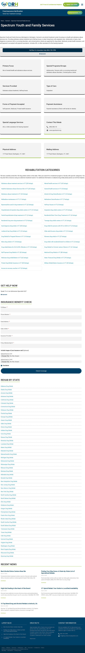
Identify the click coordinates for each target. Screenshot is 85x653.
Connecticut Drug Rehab (8, 406)
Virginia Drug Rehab (6, 542)
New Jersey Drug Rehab (8, 485)
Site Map (4, 650)
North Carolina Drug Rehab (8, 495)
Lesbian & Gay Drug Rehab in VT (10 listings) (14, 231)
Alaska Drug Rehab (6, 389)
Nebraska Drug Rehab (7, 474)
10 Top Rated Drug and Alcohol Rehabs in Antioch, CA (19, 603)
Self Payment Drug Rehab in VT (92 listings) (13, 252)
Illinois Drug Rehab (6, 427)
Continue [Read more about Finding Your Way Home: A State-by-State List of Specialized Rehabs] (43, 582)
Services (14, 647)
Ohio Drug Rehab (6, 502)
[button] (82, 4)
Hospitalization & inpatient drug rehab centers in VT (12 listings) (19, 210)
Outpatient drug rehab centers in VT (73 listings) (58, 210)
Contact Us (37, 647)
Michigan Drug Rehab (7, 457)
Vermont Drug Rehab (7, 539)
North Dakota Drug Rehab (8, 498)
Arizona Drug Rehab (6, 393)
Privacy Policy (18, 650)
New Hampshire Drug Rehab (9, 481)
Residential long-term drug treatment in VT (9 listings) (16, 220)
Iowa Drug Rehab (6, 434)
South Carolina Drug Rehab (8, 522)
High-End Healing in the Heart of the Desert (15, 588)
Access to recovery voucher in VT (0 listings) (14, 268)
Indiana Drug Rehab (6, 430)
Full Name (3, 307)
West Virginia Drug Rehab (8, 549)
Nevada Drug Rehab (6, 478)
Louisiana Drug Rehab (7, 444)
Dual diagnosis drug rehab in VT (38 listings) (14, 226)
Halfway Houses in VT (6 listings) (54, 204)
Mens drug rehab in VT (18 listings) (11, 242)
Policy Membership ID (7, 343)
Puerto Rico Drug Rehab (8, 515)
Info (26, 647)
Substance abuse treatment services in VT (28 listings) (17, 183)
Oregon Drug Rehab (6, 508)
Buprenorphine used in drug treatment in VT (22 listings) (17, 204)
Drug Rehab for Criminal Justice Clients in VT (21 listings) (61, 247)
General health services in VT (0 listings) (56, 189)
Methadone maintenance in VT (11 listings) (13, 199)
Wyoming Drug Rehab (7, 556)
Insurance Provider (6, 335)
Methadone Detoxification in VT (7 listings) (56, 199)
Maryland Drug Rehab (7, 451)
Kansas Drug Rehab (6, 437)
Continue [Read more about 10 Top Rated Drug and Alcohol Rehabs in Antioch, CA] (3, 613)
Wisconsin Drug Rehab (7, 553)
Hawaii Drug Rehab (6, 420)
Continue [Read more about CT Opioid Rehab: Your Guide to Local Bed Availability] (43, 597)
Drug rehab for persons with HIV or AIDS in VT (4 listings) (60, 226)
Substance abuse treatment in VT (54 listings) (14, 194)
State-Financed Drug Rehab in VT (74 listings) (57, 257)
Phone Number (5, 314)
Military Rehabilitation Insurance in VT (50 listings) (58, 263)
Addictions (20, 647)
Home (2, 20)
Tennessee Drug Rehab (7, 529)
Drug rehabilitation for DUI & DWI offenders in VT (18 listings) (19, 247)
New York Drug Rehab (7, 491)
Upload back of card (6, 359)
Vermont (7, 20)
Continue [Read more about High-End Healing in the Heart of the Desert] (3, 597)
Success (30, 647)
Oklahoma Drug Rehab (7, 505)
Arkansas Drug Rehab (7, 396)
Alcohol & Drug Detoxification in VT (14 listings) (58, 194)
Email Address (5, 321)
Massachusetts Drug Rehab (9, 454)
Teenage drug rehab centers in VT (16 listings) (57, 220)
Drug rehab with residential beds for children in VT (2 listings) (62, 242)
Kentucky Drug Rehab (7, 440)
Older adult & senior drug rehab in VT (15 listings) (58, 231)
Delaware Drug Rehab (7, 410)
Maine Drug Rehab (6, 447)
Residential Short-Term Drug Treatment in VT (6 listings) (60, 215)
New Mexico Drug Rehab (8, 488)
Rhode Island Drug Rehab (8, 519)
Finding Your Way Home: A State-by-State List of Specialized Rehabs (14, 630)
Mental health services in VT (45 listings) (56, 183)
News (42, 647)
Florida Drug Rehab (6, 413)
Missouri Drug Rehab (7, 468)
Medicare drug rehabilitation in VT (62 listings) (14, 257)
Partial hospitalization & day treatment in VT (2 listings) (17, 215)
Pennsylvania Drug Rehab (8, 512)
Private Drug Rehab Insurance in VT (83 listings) (15, 263)
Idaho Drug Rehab (6, 423)
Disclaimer (10, 650)
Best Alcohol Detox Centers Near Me (13, 571)
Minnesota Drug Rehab (7, 461)
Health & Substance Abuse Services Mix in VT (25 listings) (18, 189)
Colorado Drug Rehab (7, 403)
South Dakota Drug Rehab (8, 525)
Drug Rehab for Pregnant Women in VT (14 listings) (16, 236)
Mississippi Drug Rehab (8, 464)
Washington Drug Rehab (8, 546)
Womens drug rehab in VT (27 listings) (55, 236)
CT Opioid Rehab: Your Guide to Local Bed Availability (59, 588)
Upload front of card (6, 353)
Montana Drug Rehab (7, 471)
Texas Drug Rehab (6, 532)
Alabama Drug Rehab (7, 386)
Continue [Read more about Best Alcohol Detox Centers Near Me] (3, 580)
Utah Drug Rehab (6, 536)
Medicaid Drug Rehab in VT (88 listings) (55, 252)
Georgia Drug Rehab (6, 417)
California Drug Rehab (7, 400)
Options (8, 647)
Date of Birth (4, 328)
